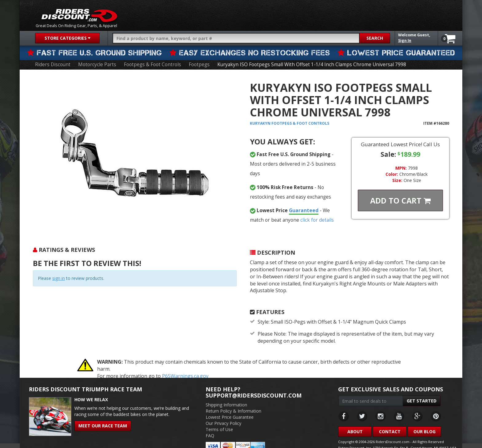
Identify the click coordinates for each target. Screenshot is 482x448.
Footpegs (195, 61)
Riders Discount (52, 61)
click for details (302, 207)
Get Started (422, 388)
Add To (400, 197)
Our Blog (424, 419)
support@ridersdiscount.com (254, 382)
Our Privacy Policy (223, 410)
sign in (58, 275)
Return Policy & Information (233, 398)
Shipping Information (226, 392)
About (355, 419)
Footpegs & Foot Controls (150, 61)
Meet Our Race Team (102, 413)
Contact (390, 419)
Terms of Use (219, 416)
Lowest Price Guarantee (230, 404)
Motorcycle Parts (96, 61)
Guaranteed (297, 197)
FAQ (210, 423)
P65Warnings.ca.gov (185, 363)
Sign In (404, 40)
